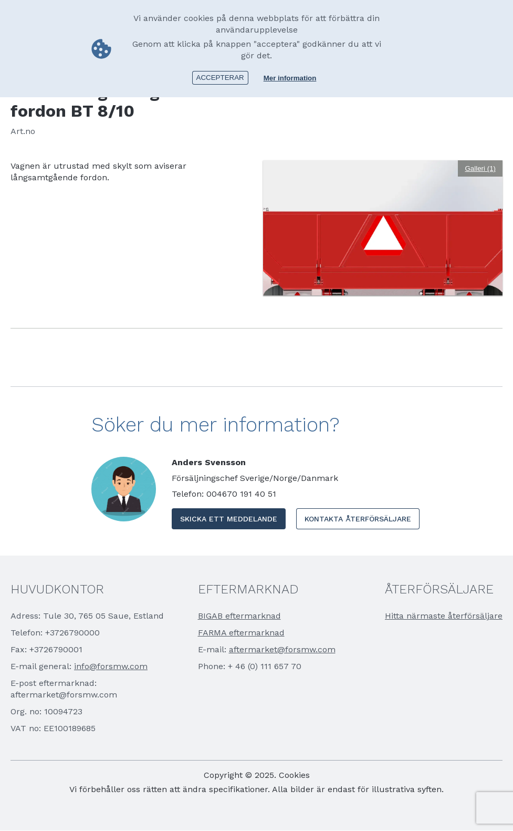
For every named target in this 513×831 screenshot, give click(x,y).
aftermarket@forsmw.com (282, 649)
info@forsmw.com (111, 666)
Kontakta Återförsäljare (358, 519)
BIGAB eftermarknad (239, 616)
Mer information (290, 78)
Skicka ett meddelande (228, 519)
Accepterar (220, 77)
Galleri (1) (480, 168)
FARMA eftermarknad (241, 633)
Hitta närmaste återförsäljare (443, 616)
